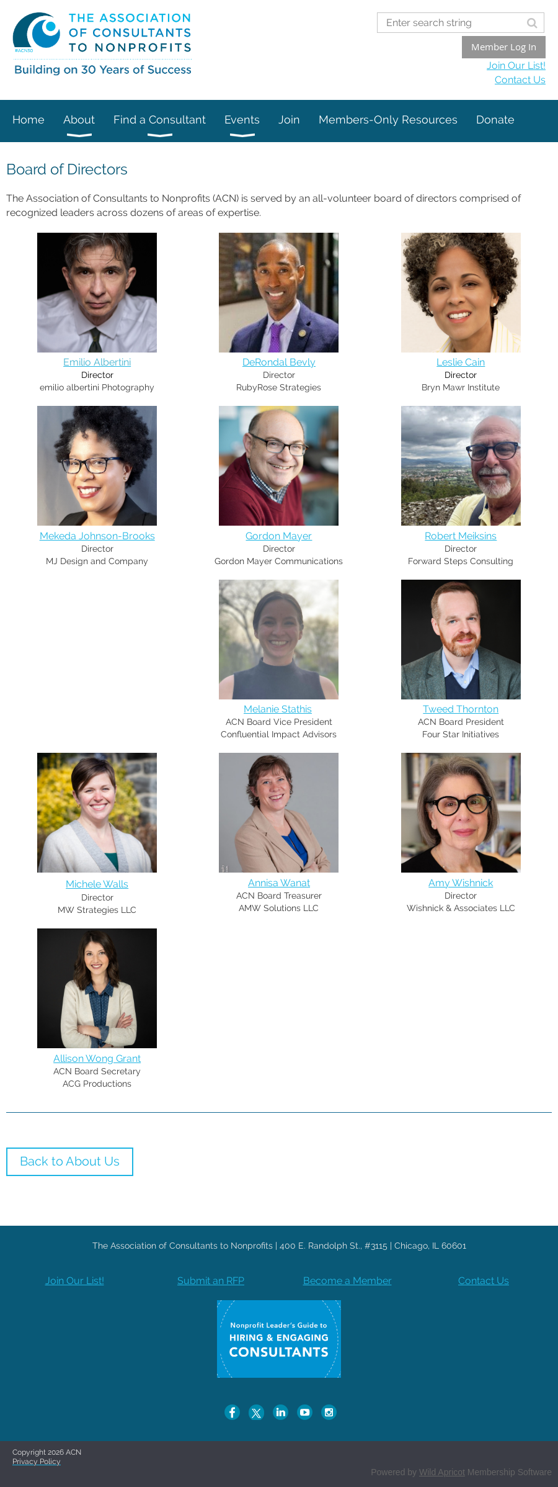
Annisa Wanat (279, 883)
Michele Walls (97, 884)
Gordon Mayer (279, 536)
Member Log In (503, 46)
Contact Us (520, 80)
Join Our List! (516, 65)
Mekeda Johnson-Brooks (97, 536)
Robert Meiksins (461, 536)
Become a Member (347, 1281)
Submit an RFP (210, 1281)
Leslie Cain (460, 362)
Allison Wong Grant (97, 1058)
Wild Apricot (442, 1472)
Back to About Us (70, 1161)
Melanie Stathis (278, 709)
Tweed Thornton (460, 709)
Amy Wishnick (460, 883)
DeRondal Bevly (279, 362)
